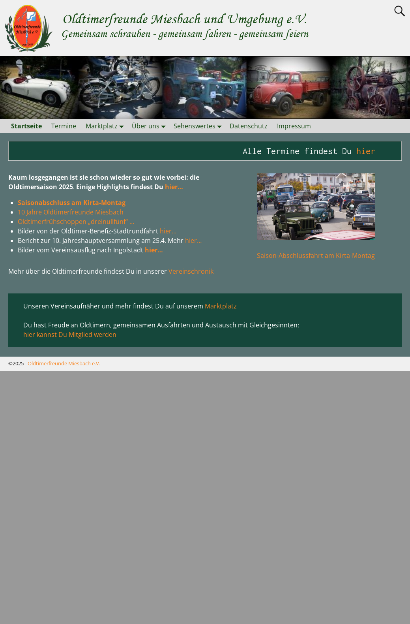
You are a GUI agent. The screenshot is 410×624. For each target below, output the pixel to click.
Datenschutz (249, 126)
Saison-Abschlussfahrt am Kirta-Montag (316, 255)
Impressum (294, 126)
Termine (63, 126)
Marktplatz (106, 126)
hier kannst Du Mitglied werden (69, 334)
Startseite (26, 126)
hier (370, 151)
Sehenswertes (199, 126)
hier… (174, 186)
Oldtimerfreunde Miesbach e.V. (64, 363)
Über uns (150, 126)
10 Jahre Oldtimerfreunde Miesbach (71, 212)
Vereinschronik (190, 271)
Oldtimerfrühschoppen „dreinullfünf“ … (76, 221)
